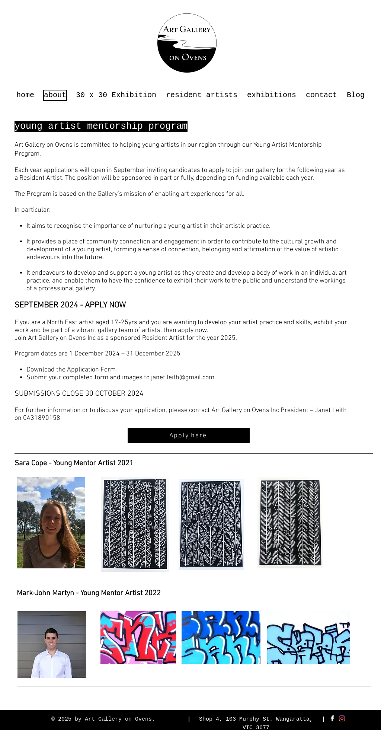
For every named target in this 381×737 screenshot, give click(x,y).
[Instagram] (342, 718)
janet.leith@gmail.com (182, 378)
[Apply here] (189, 435)
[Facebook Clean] (332, 718)
